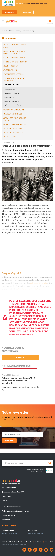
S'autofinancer (10, 70)
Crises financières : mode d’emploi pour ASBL (14, 52)
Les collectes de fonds (13, 74)
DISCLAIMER (48, 542)
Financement (14, 31)
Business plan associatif (14, 58)
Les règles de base (10, 90)
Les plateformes (9, 97)
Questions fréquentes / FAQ (13, 492)
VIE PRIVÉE (39, 542)
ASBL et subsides (10, 66)
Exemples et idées (11, 137)
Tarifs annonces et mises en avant (15, 511)
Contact (5, 500)
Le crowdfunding (11, 85)
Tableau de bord (8, 515)
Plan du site (6, 496)
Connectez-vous (9, 12)
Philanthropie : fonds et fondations (14, 79)
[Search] (27, 463)
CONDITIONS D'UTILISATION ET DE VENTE (17, 542)
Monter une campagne (11, 101)
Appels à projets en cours (15, 62)
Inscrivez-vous (27, 12)
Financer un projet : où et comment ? (14, 46)
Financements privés (12, 114)
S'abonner (20, 357)
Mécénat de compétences (14, 125)
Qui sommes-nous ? (9, 488)
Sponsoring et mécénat (13, 110)
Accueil (4, 31)
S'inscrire (9, 440)
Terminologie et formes (11, 93)
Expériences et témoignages (13, 105)
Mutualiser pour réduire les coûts (14, 119)
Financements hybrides (14, 129)
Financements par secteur (15, 133)
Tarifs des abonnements (12, 507)
